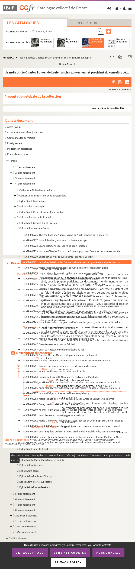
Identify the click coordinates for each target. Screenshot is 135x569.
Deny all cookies (69, 552)
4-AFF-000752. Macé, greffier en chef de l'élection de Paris (54, 371)
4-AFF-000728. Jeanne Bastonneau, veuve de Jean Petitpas (55, 245)
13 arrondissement (25, 526)
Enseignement (15, 143)
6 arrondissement (25, 499)
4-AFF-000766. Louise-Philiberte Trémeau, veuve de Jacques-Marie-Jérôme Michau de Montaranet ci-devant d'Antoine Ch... (73, 437)
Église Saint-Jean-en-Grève (34, 228)
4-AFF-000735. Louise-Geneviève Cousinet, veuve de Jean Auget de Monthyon (64, 284)
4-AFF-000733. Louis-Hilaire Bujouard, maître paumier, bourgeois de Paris (63, 273)
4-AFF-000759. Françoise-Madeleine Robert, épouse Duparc (55, 404)
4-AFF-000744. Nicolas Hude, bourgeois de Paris (49, 327)
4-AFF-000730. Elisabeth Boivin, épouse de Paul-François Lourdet (58, 256)
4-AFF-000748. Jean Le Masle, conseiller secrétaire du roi (53, 349)
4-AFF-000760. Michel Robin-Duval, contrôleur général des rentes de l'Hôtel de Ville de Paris (72, 409)
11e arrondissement (26, 521)
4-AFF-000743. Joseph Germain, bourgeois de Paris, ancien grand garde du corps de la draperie (73, 322)
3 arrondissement (25, 178)
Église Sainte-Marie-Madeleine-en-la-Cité (41, 460)
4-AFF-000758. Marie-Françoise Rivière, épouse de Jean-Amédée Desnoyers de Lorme (68, 398)
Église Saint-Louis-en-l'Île (33, 454)
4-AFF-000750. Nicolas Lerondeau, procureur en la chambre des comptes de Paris (66, 360)
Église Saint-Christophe (32, 206)
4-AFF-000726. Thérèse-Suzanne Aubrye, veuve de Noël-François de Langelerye (65, 234)
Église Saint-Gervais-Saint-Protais (38, 222)
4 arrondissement (25, 183)
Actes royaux (14, 126)
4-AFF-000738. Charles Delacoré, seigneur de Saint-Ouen (53, 300)
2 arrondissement (25, 172)
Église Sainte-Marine (30, 465)
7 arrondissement (25, 504)
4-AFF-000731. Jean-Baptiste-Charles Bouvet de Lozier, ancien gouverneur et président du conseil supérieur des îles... (73, 262)
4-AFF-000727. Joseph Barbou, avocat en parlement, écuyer (55, 240)
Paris (14, 160)
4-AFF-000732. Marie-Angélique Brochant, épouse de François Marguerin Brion (65, 267)
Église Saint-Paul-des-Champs (35, 476)
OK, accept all (30, 552)
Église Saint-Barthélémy (32, 201)
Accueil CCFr (10, 57)
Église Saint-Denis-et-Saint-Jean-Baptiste (42, 212)
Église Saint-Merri (29, 470)
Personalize (108, 552)
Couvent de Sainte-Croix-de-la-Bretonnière (42, 195)
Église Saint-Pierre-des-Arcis (34, 487)
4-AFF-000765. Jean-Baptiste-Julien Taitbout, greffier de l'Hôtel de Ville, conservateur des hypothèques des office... (73, 431)
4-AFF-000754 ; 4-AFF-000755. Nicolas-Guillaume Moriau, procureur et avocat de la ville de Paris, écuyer (73, 382)
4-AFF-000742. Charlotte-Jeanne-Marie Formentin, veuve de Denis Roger (62, 316)
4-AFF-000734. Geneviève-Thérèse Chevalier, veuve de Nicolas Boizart (60, 278)
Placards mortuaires (18, 154)
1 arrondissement (25, 167)
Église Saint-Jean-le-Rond (33, 449)
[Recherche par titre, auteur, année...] (63, 31)
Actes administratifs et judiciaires (25, 132)
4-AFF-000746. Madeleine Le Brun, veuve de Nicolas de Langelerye (58, 338)
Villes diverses (18, 538)
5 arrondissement (25, 494)
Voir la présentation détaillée (108, 108)
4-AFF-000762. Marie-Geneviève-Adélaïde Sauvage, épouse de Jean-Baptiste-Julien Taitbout (73, 420)
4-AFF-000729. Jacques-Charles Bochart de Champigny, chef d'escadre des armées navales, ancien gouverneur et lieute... (73, 251)
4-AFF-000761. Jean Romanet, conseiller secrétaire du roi (54, 415)
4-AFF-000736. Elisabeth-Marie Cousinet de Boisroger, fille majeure (59, 289)
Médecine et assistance (19, 148)
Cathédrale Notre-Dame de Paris (36, 190)
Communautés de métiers (21, 137)
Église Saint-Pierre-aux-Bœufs (35, 481)
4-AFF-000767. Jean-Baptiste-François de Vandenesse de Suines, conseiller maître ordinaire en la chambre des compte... (73, 442)
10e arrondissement (26, 515)
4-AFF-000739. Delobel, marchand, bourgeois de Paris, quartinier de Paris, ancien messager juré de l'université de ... (73, 305)
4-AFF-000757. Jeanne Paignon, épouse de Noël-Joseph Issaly (56, 393)
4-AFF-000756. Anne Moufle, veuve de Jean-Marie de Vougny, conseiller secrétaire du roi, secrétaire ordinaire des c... (73, 387)
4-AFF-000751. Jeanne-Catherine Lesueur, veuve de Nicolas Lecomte (60, 366)
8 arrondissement (25, 510)
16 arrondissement (25, 532)
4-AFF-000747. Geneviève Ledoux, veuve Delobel (49, 344)
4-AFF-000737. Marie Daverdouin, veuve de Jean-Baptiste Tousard (58, 295)
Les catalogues (23, 23)
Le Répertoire (85, 22)
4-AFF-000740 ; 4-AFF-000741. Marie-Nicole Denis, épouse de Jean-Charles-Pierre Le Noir (70, 311)
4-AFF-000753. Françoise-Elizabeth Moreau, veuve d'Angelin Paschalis (60, 377)
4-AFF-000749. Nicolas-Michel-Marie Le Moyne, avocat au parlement (60, 355)
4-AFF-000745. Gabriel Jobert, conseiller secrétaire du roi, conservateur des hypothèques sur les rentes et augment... (73, 333)
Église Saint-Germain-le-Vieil (35, 217)
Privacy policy (68, 562)
